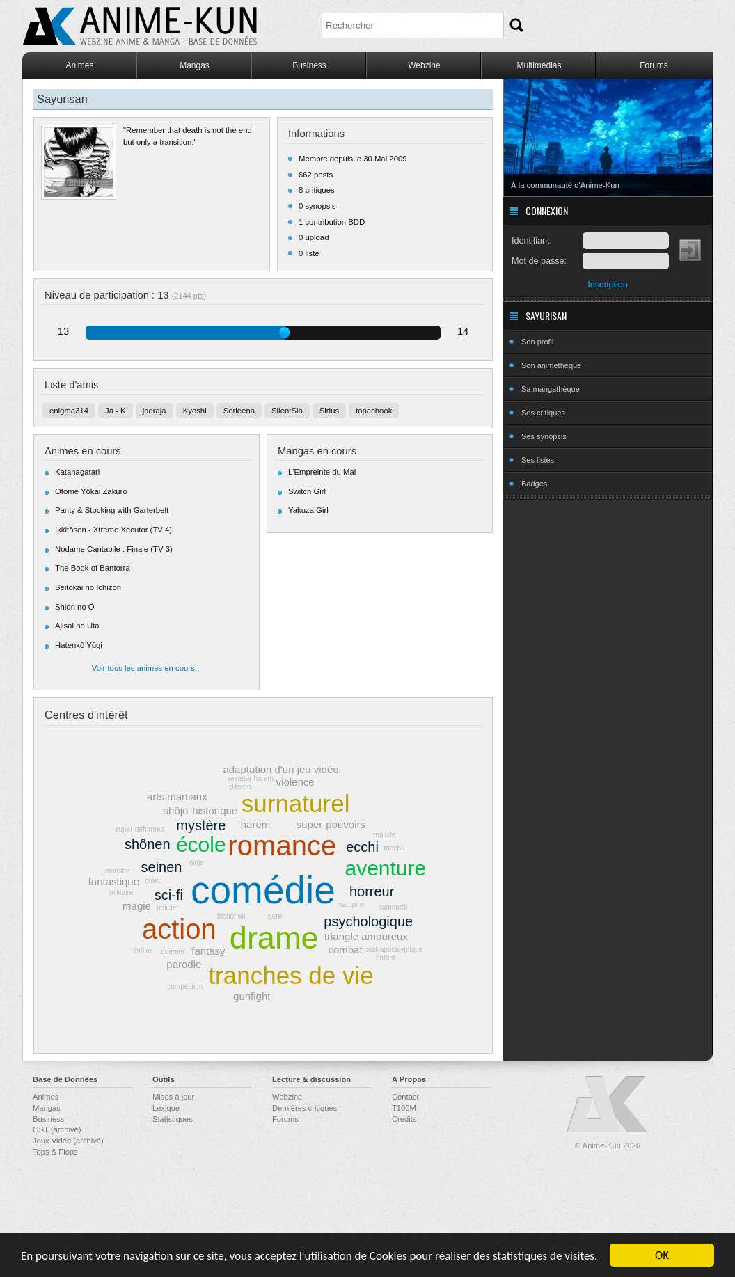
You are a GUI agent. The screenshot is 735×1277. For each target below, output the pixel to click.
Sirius (329, 410)
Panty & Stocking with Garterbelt (111, 510)
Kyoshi (195, 410)
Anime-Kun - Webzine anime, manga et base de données (140, 26)
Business (309, 65)
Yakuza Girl (308, 510)
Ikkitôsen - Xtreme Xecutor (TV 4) (113, 529)
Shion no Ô (75, 607)
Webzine (424, 65)
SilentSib (287, 410)
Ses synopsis (544, 436)
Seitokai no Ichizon (88, 587)
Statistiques (172, 1119)
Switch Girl (307, 491)
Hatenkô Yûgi (78, 645)
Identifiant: (532, 241)
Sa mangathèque (550, 389)
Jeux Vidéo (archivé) (68, 1140)
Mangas (195, 65)
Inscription (607, 284)
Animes (79, 65)
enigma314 (68, 410)
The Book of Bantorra (92, 568)
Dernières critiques (304, 1108)
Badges (534, 483)
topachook (374, 410)
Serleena (239, 410)
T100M (404, 1108)
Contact (405, 1097)
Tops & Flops (55, 1152)
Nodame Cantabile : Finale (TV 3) (114, 549)
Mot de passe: (539, 261)
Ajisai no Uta (77, 625)
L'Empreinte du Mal (322, 472)
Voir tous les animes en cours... (146, 668)
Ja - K (115, 410)
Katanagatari (77, 472)
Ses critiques (543, 413)
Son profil (537, 342)
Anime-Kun (607, 1104)
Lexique (166, 1108)
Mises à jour (173, 1097)
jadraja (154, 410)
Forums (654, 65)
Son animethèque (551, 365)
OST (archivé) (57, 1129)
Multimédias (538, 65)
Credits (404, 1119)
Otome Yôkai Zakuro (91, 491)
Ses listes (537, 460)
